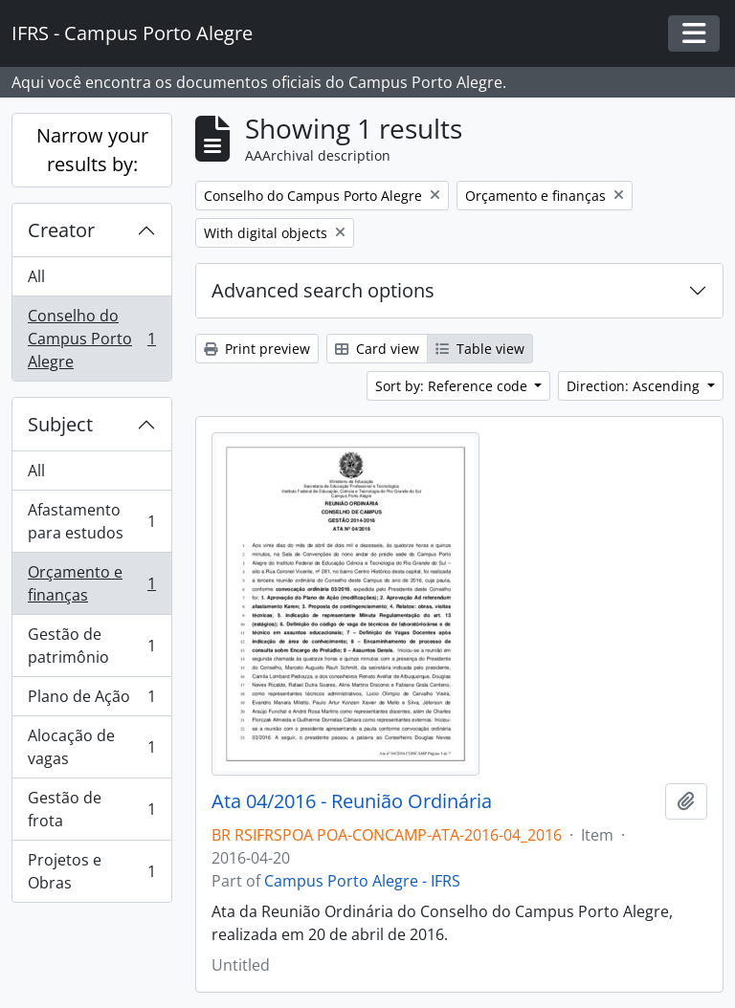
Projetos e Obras (91, 871)
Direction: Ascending (635, 386)
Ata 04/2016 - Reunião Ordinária (352, 801)
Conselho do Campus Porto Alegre (91, 338)
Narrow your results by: (92, 149)
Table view (479, 349)
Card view (377, 349)
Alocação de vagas (91, 747)
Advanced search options (323, 290)
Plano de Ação (91, 700)
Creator (61, 230)
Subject (60, 424)
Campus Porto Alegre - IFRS (362, 880)
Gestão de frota (91, 809)
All (36, 276)
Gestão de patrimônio (91, 646)
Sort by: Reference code (453, 386)
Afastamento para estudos (91, 521)
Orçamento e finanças (91, 583)
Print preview (257, 349)
